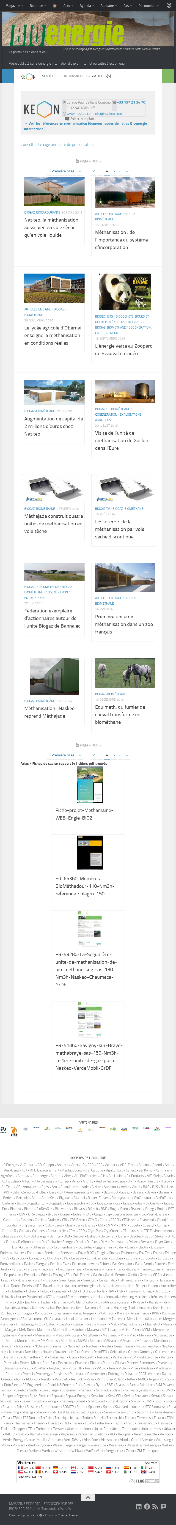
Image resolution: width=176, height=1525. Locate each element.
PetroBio (48, 1363)
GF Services (161, 1275)
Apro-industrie (147, 1181)
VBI (112, 1434)
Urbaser (169, 1429)
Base (52, 1192)
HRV (111, 1291)
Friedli (45, 1275)
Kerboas (104, 1308)
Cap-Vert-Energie (154, 1214)
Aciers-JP (78, 1165)
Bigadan (65, 1198)
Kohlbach (7, 1313)
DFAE (172, 1236)
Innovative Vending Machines (127, 1297)
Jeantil (29, 1302)
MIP (123, 1335)
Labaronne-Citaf (39, 1319)
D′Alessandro (42, 1247)
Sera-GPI (114, 1396)
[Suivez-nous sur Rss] (155, 1506)
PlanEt (26, 1368)
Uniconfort (101, 1429)
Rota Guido (167, 1379)
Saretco (21, 1390)
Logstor (64, 1324)
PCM (132, 1357)
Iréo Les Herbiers (163, 1297)
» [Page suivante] (127, 171)
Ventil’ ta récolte (145, 1434)
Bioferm (8, 1203)
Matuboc (78, 1330)
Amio (76, 1181)
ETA (47, 1258)
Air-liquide (116, 1176)
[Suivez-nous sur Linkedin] (139, 1506)
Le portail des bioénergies (27, 52)
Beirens (138, 1192)
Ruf (77, 1385)
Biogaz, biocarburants (42, 212)
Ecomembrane (64, 1247)
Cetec (104, 1220)
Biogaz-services (108, 1203)
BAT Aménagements (74, 1192)
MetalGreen (91, 1335)
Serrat (155, 1396)
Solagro (8, 1407)
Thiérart (53, 1423)
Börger (65, 1214)
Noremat (15, 1352)
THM (65, 1423)
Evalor (28, 1264)
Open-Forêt (11, 1357)
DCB (67, 1236)
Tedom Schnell (93, 1418)
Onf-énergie (164, 1352)
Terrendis (144, 1418)
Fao (137, 1264)
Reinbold (77, 1379)
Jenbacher (44, 1302)
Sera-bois (98, 1396)
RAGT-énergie (148, 1374)
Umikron (84, 1429)
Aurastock (111, 1187)
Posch (89, 1368)
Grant (38, 1280)
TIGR (88, 1423)
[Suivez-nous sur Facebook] (147, 1506)
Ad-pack (111, 1165)
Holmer (31, 1291)
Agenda (85, 6)
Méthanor (126, 1341)
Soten (81, 1407)
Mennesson (43, 1335)
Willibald (77, 1451)
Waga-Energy (63, 1445)
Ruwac (88, 1385)
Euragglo (77, 1258)
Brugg (149, 1209)
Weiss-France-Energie (143, 1445)
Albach (168, 1176)
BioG (20, 1203)
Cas (126, 6)
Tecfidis (46, 1418)
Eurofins (132, 1258)
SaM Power (164, 1385)
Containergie (57, 1231)
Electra (143, 1247)
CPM (72, 1231)
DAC (24, 1236)
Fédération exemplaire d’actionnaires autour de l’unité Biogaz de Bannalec (52, 618)
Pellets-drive (148, 1357)
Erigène (170, 1253)
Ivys (11, 1302)
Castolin (26, 1220)
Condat (24, 1231)
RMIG (142, 1379)
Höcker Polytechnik (29, 1297)
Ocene (86, 1352)
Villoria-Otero (129, 1440)
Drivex (133, 1242)
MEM (146, 1330)
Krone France (139, 1313)
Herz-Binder (136, 1286)
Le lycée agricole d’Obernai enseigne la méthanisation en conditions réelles (52, 335)
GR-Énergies (22, 1280)
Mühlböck (161, 1341)
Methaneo (110, 1335)
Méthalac (109, 1341)
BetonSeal (48, 1198)
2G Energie (9, 1165)
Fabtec (104, 1264)
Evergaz (41, 1264)
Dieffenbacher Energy (57, 1242)
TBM (16, 1418)
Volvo (6, 1445)
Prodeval (162, 1368)
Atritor (96, 1187)
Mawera (93, 1330)
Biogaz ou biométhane (112, 409)
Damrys (55, 1236)
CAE (88, 1214)
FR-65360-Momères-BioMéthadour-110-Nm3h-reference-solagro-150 (85, 886)
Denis (122, 1236)
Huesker (132, 1291)
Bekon (151, 1192)
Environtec (128, 1253)
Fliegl (78, 1269)
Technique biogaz (67, 1418)
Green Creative (69, 1280)
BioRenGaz (44, 1209)
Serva (167, 1396)
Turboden (43, 1429)
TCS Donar (30, 1418)
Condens (38, 1231)
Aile (103, 1176)
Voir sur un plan (79, 118)
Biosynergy (63, 1209)
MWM (82, 1341)
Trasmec (164, 1423)
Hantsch (150, 1280)
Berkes (8, 1198)
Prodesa (147, 1368)
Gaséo (97, 1275)
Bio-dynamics (121, 1198)
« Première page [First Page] (61, 171)
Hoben (153, 1286)
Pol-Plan (40, 1368)
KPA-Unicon (105, 1313)
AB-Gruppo (46, 1165)
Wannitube (98, 1445)
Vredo (32, 1445)
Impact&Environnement (72, 1297)
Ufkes (71, 1429)
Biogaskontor (36, 1203)
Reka (90, 1379)
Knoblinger (160, 1308)
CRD (82, 1231)
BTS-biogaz (36, 1214)
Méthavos (144, 1341)
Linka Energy (25, 1324)
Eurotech (164, 1258)
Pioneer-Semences (141, 1363)
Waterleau (116, 1445)
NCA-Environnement (50, 1346)
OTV (44, 1357)
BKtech (93, 1209)
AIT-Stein (154, 1176)
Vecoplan (124, 1434)
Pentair (166, 1357)
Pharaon (81, 1363)
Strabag (27, 1412)
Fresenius (31, 1275)
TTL (30, 1429)
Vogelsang (163, 1440)
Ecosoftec (85, 1247)
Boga (113, 1209)
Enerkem (51, 1253)
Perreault (10, 1363)
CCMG (92, 1220)
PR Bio (101, 1368)
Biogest (15, 1209)
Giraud (5, 1280)
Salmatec (146, 1385)
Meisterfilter (130, 1330)
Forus (108, 1269)
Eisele (131, 1247)
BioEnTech (163, 1198)
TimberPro (102, 1423)
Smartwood (96, 1401)
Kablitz (154, 1302)
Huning (146, 1291)
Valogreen (50, 1434)
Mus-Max (68, 1341)
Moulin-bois (26, 1341)
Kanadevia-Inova (17, 1308)
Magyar (10, 1330)
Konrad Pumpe (83, 1313)
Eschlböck (19, 1258)
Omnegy (146, 1352)
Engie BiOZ (86, 1253)
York (120, 1451)
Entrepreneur (106, 333)
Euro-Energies (97, 1258)
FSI (68, 1275)
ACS (99, 1165)
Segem (21, 1396)
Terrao (129, 1418)
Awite (125, 1187)
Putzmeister (96, 1374)
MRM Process (48, 1341)
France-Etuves (150, 1269)
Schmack (102, 1390)
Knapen (144, 1308)
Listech (51, 1324)
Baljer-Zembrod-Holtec (29, 1192)
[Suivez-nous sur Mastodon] (163, 1506)
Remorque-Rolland (110, 1379)
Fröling (58, 1275)
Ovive (73, 1357)
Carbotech (10, 1220)
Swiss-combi (125, 1412)
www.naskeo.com (80, 113)
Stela (172, 1407)
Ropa (153, 1379)
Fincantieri (48, 1269)
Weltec (34, 1451)
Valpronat (68, 1434)
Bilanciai (79, 1198)
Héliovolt (6, 1297)
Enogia (101, 1253)
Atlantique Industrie (74, 1187)
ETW (65, 1258)
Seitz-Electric (39, 1396)
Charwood (147, 1220)
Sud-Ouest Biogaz (63, 1412)
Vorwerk (19, 1445)
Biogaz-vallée (133, 1203)
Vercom (165, 1434)
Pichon (107, 1363)
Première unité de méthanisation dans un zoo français (124, 624)
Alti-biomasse (44, 1181)
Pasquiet (103, 1357)
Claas (69, 1225)
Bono (124, 1209)
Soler (20, 1407)
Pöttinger (115, 1374)
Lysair (103, 1324)
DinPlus (92, 1242)
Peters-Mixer (29, 1363)
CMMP (111, 1225)
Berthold (22, 1198)
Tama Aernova (164, 1412)
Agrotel (56, 1176)
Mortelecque (163, 1335)
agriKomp (146, 1170)
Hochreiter (168, 1286)
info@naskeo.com (108, 113)
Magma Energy (131, 1324)
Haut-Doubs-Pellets (17, 1286)
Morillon (145, 1335)
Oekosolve (117, 1352)
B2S (155, 1187)
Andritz (88, 1181)
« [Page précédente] (80, 171)
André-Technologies (110, 1181)
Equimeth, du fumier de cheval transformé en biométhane (120, 714)
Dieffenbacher (28, 1242)
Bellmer (164, 1192)
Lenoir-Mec (124, 1319)
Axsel (136, 1187)
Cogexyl (148, 1225)
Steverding (11, 1412)
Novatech (61, 1352)
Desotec (135, 1236)
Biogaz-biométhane (110, 327)
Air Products (135, 1176)
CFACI (115, 1220)
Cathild (39, 1220)
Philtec (95, 1363)
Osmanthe (30, 1357)
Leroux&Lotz (145, 1319)
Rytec (100, 1385)
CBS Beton (77, 1220)
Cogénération (140, 327)
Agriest (131, 1170)
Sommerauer (50, 1407)
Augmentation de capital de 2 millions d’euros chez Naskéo (53, 426)
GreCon (50, 1280)
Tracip (130, 1423)
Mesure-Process (67, 1335)
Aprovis (166, 1181)
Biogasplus (56, 1203)
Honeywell (59, 1291)
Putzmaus (77, 1374)
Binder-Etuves (98, 1198)
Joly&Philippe (107, 1302)
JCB (19, 1302)
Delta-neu (108, 1236)
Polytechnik (57, 1368)
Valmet (35, 1434)
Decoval (78, 1236)
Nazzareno (24, 1346)
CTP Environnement (157, 1231)
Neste (106, 1346)
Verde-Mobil (35, 1440)
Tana (6, 1418)
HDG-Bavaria (44, 1286)
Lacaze (58, 1319)
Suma (108, 1412)
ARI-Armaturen (27, 1187)
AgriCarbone (94, 1170)
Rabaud (130, 1374)
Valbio (22, 1434)
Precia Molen (118, 1368)
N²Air (74, 1352)
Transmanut (146, 1423)
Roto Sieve (11, 1385)
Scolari (156, 1390)
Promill (28, 1374)
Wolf (89, 1451)
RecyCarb (61, 1379)
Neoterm (92, 1346)
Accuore (62, 1165)
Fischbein (65, 1269)
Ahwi (67, 1176)
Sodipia (171, 1401)
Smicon (136, 1401)
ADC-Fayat (128, 1165)
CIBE (48, 1225)
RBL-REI (32, 1379)
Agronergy (40, 1176)
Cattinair (53, 1220)
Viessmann (109, 1440)
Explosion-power (84, 1264)
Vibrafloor (91, 1440)
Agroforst (8, 1176)
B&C (146, 1187)
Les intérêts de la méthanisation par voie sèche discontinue (119, 529)
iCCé (49, 1297)
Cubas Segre (9, 1236)
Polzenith (75, 1368)
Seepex (8, 1396)
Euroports (148, 1258)
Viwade (147, 1440)
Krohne (122, 1313)
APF (131, 1181)
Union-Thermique (125, 1429)
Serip (128, 1396)
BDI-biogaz (121, 1192)
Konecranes (61, 1313)
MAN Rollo (26, 1330)
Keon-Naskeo (86, 1308)
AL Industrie (10, 1181)
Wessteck (62, 1451)
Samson (7, 1390)
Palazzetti (87, 1357)
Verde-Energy (13, 1440)
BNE (104, 1209)
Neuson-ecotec (147, 1346)
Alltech (26, 1181)
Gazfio (132, 1275)
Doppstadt (118, 1242)
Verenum (54, 1440)
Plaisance (12, 1368)
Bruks (161, 1209)
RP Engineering (33, 1385)
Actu (66, 6)
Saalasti (121, 1385)
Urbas (156, 1429)
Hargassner (167, 1280)
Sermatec (141, 1396)
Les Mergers (166, 1319)
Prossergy (43, 1374)
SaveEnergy (50, 1390)
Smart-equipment (72, 1401)
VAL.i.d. (10, 1434)
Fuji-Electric (81, 1275)
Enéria (157, 1253)
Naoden (7, 1346)
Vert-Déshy (72, 1440)
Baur (107, 1192)
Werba (47, 1451)
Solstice (32, 1407)
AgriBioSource (72, 1170)
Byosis (52, 1214)
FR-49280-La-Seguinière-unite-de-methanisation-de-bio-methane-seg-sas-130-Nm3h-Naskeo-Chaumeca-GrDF (86, 970)
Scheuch (87, 1390)
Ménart (95, 1341)
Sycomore (144, 1412)
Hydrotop (161, 1291)
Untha (145, 1429)
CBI (64, 1220)
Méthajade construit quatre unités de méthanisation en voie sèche (53, 523)
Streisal (41, 1412)
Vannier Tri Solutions (92, 1434)
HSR (120, 1291)
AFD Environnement (44, 1170)
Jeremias (60, 1302)
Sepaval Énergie (77, 1396)
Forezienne (93, 1269)
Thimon (39, 1423)
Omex (132, 1352)
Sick (39, 1401)
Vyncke (45, 1445)
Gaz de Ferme (115, 1275)
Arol (55, 1187)
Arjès (45, 1187)
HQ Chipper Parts (92, 1291)
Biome (28, 1209)
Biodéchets (104, 316)
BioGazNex (153, 1203)
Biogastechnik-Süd (80, 1203)
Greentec (89, 1280)
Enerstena (67, 1253)
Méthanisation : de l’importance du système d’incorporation (121, 239)
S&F (110, 1385)
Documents (146, 6)
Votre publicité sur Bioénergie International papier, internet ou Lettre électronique (67, 63)
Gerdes (145, 1275)
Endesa (156, 1247)
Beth (35, 1198)
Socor (159, 1401)
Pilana (119, 1363)
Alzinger (63, 1181)
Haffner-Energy (129, 1280)
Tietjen (77, 1423)
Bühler (77, 1214)
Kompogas (24, 1313)
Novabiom (32, 1352)
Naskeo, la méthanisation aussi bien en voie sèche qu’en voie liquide (51, 227)
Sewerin (27, 1401)
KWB (155, 1313)
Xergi (110, 1451)
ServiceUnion (9, 1401)
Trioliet (6, 1429)
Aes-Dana (11, 1170)
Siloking (50, 1401)
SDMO (168, 1390)
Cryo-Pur (94, 1231)
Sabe (133, 1385)
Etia (56, 1258)
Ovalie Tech (58, 1357)
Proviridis (60, 1374)
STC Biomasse (155, 1407)
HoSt (73, 1291)
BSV (22, 1214)
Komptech (42, 1313)
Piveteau (164, 1363)
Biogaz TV (135, 322)
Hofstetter (15, 1291)
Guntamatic (107, 1280)
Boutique (36, 6)
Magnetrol (152, 1324)
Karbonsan (39, 1308)
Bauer (96, 1192)
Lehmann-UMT (102, 1319)
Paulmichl (119, 1357)
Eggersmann (104, 1247)
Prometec (13, 1374)
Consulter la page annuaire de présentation (57, 144)
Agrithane (163, 1170)
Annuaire (107, 6)
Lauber (83, 1319)
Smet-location (118, 1401)
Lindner (8, 1324)
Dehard (92, 1236)
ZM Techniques (148, 1451)
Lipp (40, 1324)
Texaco (159, 1418)
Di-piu (10, 1242)
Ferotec (17, 1269)
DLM (104, 1242)
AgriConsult (114, 1170)
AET (24, 1170)
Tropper (19, 1429)
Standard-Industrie (128, 1407)
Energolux (34, 1253)
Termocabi (114, 1418)
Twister (58, 1429)
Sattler (34, 1390)
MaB (114, 1324)
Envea (113, 1253)
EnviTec (144, 1253)
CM (100, 1225)
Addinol (144, 1165)
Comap (162, 1225)
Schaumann (70, 1390)
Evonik (55, 1264)
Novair (47, 1352)
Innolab (98, 1297)
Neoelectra (75, 1346)
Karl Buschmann (61, 1308)
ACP (91, 1165)
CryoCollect (112, 1231)
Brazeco (136, 1209)
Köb (165, 1313)
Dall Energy (38, 1236)
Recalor (46, 1379)
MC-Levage (110, 1330)
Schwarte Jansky (136, 1390)
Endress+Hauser (12, 1253)
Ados (168, 1165)
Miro (132, 1335)
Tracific (118, 1423)
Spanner (94, 1407)
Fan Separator (122, 1264)
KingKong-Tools (124, 1308)
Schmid (117, 1390)
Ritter (131, 1379)
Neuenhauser (123, 1346)
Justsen (124, 1302)
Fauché (160, 1264)
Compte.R (9, 1231)
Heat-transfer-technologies (76, 1286)
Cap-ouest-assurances (122, 1214)
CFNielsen (129, 1220)
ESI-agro (35, 1258)
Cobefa (135, 1225)
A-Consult (27, 1165)
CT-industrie (131, 1231)
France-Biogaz (126, 1269)
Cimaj (58, 1225)
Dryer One (162, 1242)
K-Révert (139, 1302)
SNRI (148, 1401)
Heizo (103, 1286)
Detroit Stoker (154, 1236)
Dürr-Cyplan (21, 1247)
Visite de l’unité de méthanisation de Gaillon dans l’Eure (121, 440)
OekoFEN (100, 1352)
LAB (22, 1319)
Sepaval (57, 1396)
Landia (70, 1319)
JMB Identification (82, 1302)
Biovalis (79, 1209)
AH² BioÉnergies (85, 1176)
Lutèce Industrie (84, 1324)
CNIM (123, 1225)
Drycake (146, 1242)
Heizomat (117, 1286)
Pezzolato (65, 1363)
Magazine (13, 6)
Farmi (147, 1264)
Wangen (82, 1445)
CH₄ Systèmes (32, 1225)
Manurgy (43, 1330)
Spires (107, 1407)
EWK (66, 1264)
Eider (120, 1247)
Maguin (168, 1324)
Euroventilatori (10, 1264)
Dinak (80, 1242)
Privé (134, 1368)
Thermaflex (22, 1423)
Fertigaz (32, 1269)
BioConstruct (143, 1198)
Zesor (130, 1451)
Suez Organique (90, 1412)
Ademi (157, 1165)
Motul (10, 1341)
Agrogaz (24, 1176)
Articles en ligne (108, 214)
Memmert (24, 1335)
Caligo (98, 1214)
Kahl (165, 1302)
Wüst (99, 1451)
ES (7, 1258)
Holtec (44, 1291)
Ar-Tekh (7, 1187)
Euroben (117, 1258)
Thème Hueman (68, 1515)
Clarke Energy (85, 1225)
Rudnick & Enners (59, 1385)
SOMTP (68, 1407)
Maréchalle (61, 1330)
